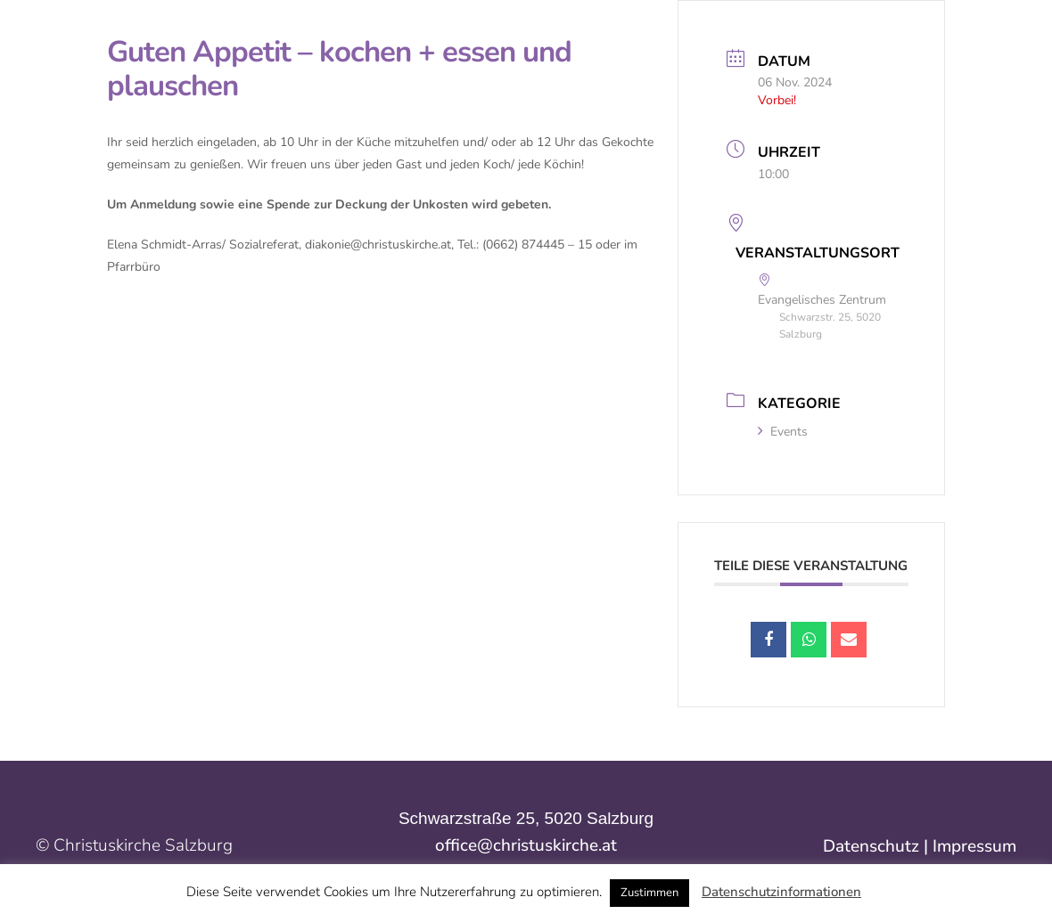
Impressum (974, 846)
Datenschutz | (878, 846)
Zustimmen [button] (649, 893)
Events (783, 431)
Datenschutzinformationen (781, 892)
